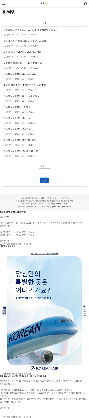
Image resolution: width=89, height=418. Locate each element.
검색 (44, 180)
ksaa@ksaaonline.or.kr (59, 203)
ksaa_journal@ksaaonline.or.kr (59, 206)
